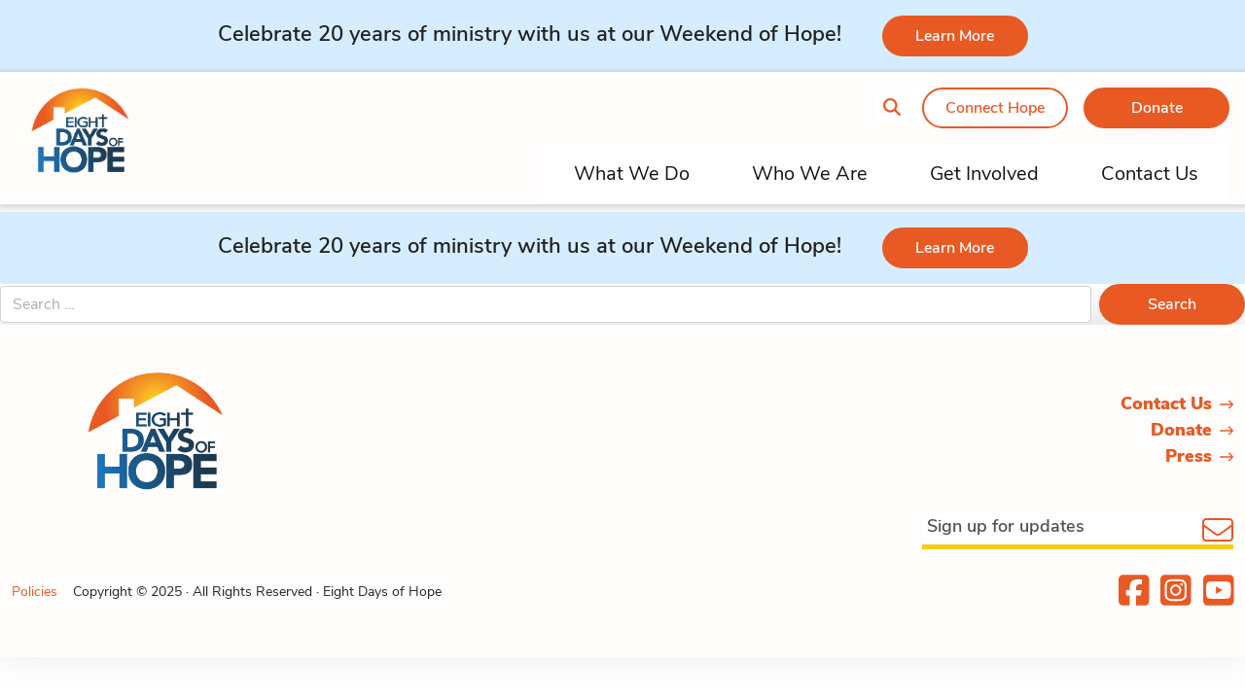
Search (1172, 304)
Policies (34, 591)
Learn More (954, 36)
